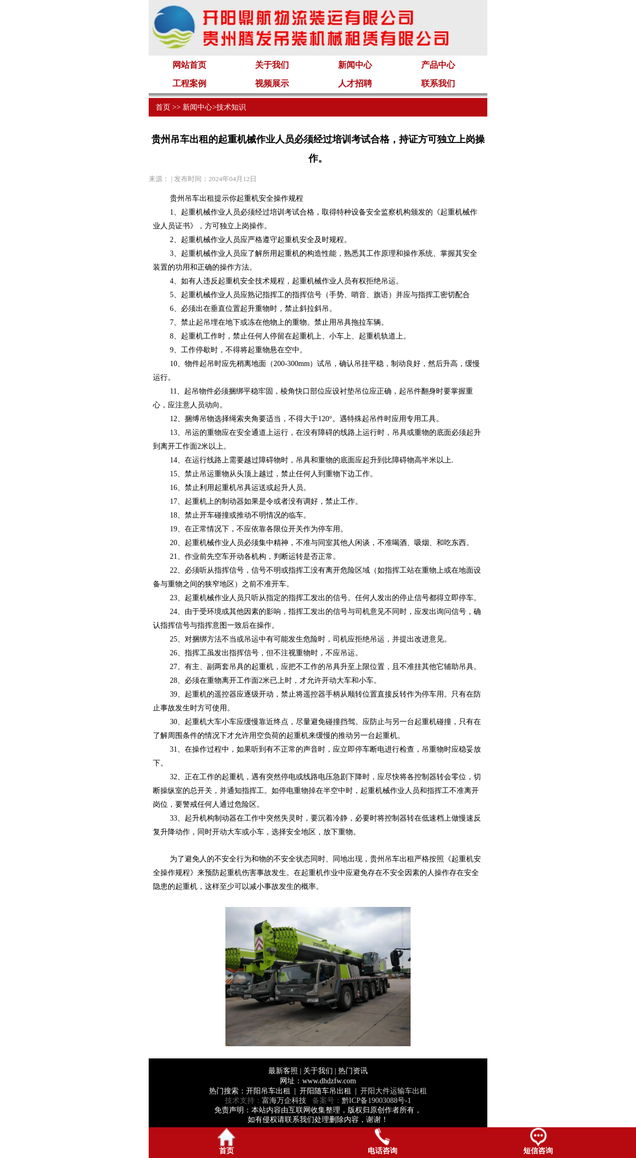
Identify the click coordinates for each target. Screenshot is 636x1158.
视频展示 (272, 83)
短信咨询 (538, 1141)
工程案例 (189, 83)
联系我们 (438, 83)
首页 (163, 107)
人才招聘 (355, 83)
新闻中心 (355, 64)
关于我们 (272, 64)
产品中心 (438, 64)
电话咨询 (382, 1141)
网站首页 (189, 64)
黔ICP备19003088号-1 (376, 1100)
